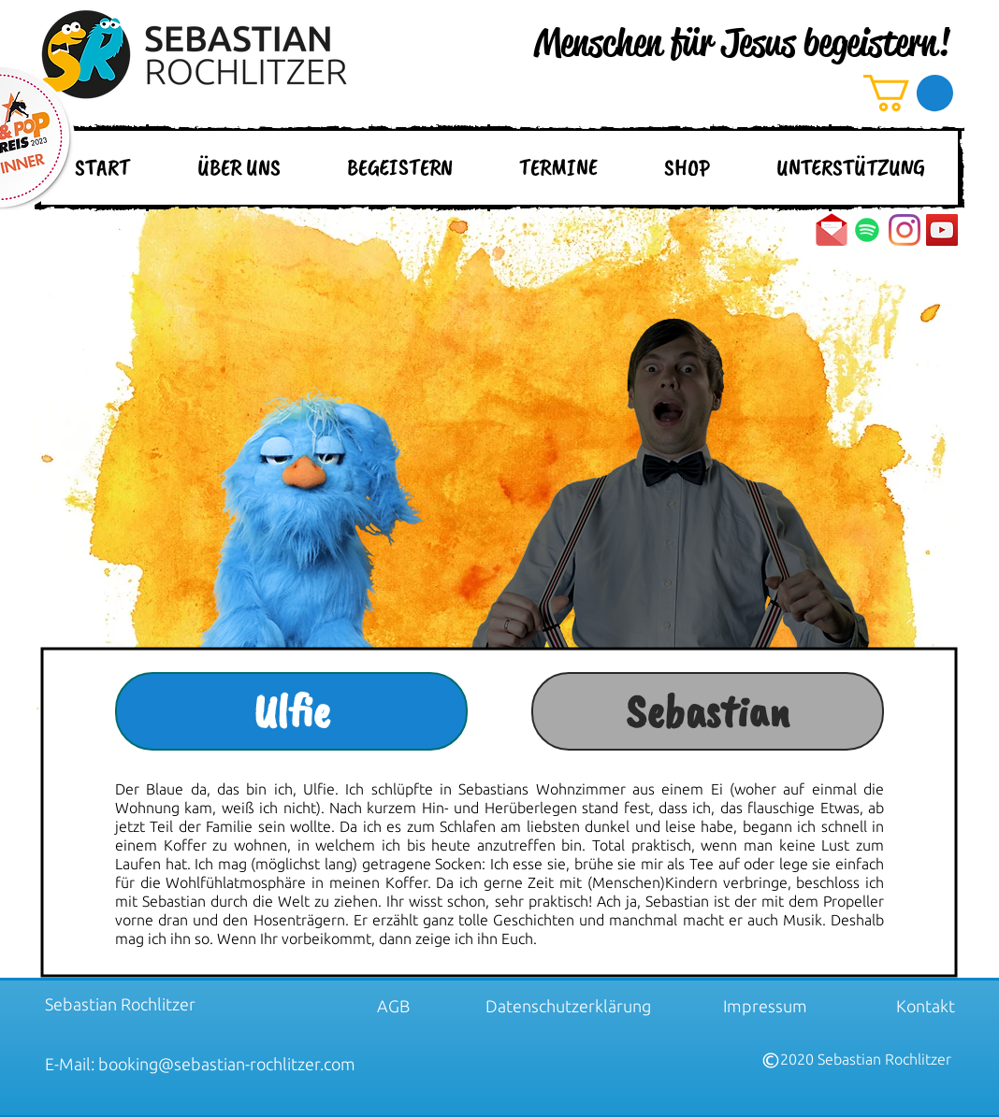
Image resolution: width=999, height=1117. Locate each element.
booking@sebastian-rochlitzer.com (226, 1063)
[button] (908, 93)
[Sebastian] (707, 711)
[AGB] (393, 1006)
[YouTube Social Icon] (942, 230)
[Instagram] (904, 230)
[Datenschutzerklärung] (568, 1006)
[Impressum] (765, 1006)
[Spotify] (867, 230)
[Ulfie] (291, 711)
